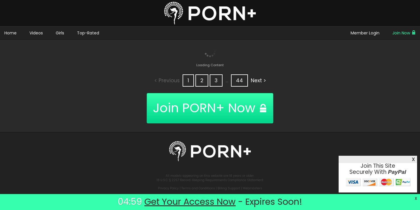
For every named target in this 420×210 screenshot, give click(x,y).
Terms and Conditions (198, 188)
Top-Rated (88, 33)
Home (10, 33)
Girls (60, 33)
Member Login (365, 33)
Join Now (404, 33)
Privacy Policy (168, 188)
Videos (36, 33)
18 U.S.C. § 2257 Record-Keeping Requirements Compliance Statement (210, 180)
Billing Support (229, 188)
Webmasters (252, 188)
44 (239, 80)
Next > (258, 80)
